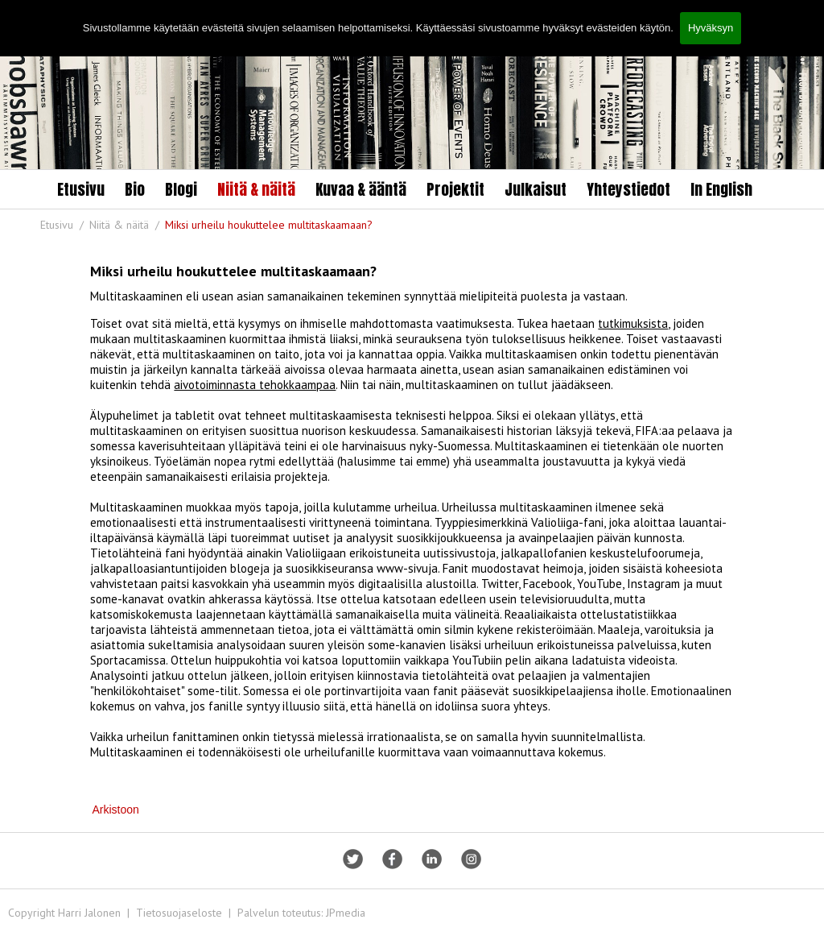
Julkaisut (535, 189)
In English (721, 189)
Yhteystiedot (628, 189)
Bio (135, 189)
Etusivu (81, 189)
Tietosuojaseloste (179, 912)
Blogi (181, 189)
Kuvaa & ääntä (360, 189)
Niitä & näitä (256, 189)
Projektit (455, 189)
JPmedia (345, 912)
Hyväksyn (710, 28)
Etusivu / (63, 224)
